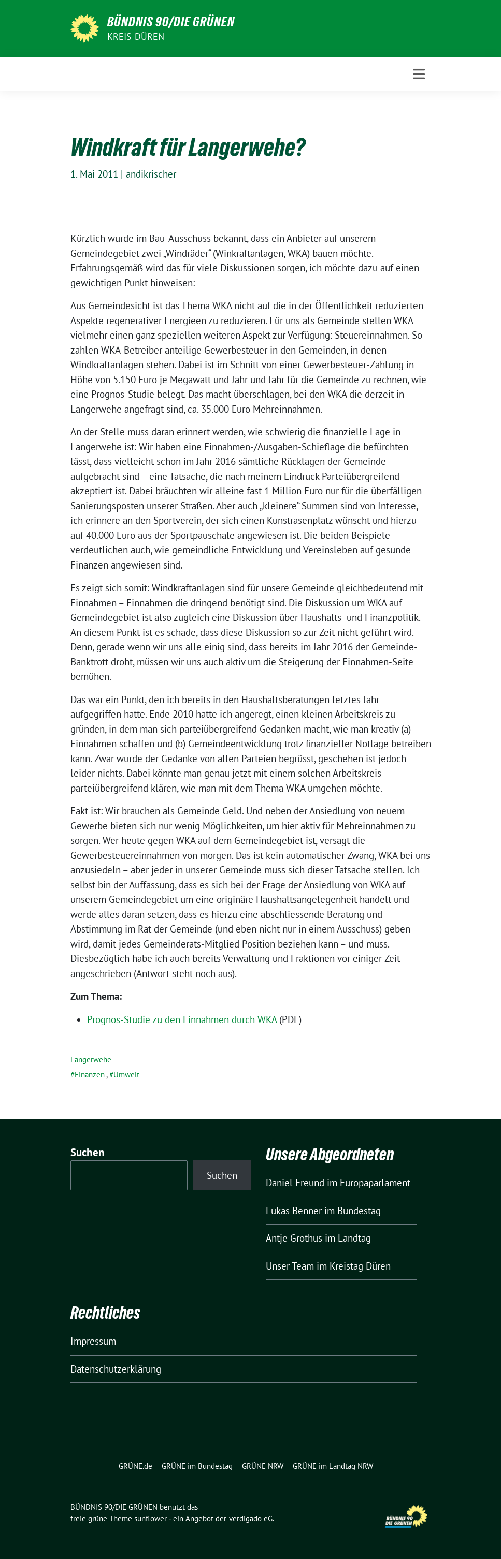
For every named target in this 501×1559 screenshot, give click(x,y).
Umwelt (126, 1075)
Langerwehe (90, 1060)
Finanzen (90, 1075)
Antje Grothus (294, 1238)
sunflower (150, 1518)
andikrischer (151, 174)
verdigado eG (251, 1518)
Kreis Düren (136, 36)
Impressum (93, 1341)
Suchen (87, 1152)
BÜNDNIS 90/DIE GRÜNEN (171, 22)
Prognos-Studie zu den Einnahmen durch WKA (182, 1019)
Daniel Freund (295, 1182)
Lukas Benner (294, 1210)
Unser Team (290, 1266)
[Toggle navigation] (419, 74)
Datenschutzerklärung (115, 1369)
